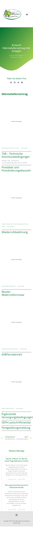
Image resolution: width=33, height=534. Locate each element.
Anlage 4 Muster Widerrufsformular (10, 349)
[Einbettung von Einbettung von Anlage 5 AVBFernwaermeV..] (16, 381)
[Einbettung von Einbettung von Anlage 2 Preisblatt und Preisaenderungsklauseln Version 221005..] (16, 197)
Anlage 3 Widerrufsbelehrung (8, 286)
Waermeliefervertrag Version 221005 (10, 148)
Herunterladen (24, 148)
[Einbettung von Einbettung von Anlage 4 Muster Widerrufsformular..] (16, 322)
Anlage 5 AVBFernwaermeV (8, 408)
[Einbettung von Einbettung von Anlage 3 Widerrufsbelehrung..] (16, 259)
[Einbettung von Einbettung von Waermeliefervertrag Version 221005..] (16, 121)
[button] (27, 14)
